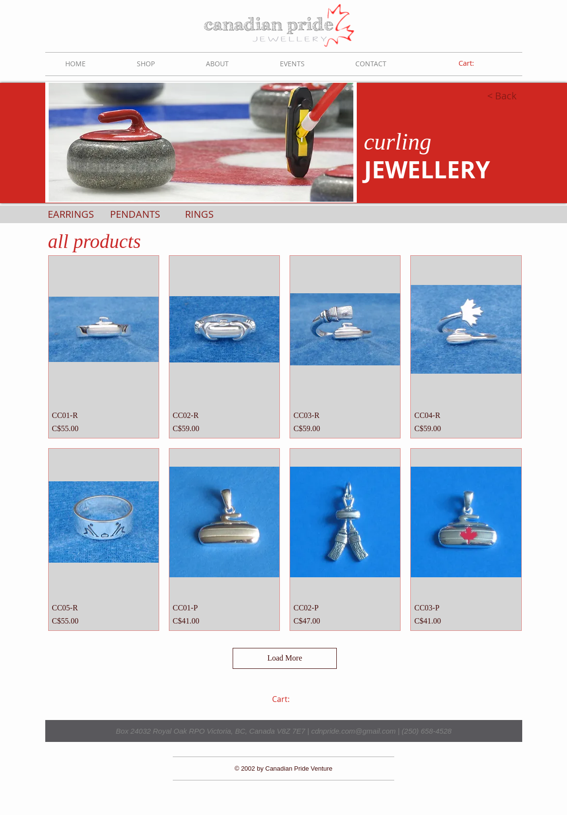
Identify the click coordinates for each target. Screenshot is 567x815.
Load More (284, 658)
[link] (473, 63)
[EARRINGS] (71, 214)
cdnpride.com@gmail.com (353, 731)
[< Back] (477, 96)
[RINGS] (199, 214)
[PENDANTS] (135, 214)
